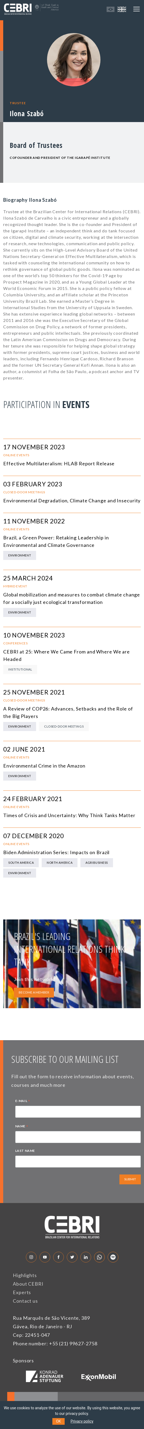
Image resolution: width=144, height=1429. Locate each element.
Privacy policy (82, 1421)
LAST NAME (25, 1151)
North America (59, 862)
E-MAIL (22, 1101)
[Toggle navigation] (136, 9)
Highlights (25, 1275)
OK (58, 1421)
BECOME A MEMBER (34, 992)
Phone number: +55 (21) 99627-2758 (55, 1343)
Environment (19, 555)
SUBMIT (130, 1179)
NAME (21, 1127)
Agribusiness (96, 862)
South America (21, 862)
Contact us (25, 1301)
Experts (22, 1292)
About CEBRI (28, 1284)
